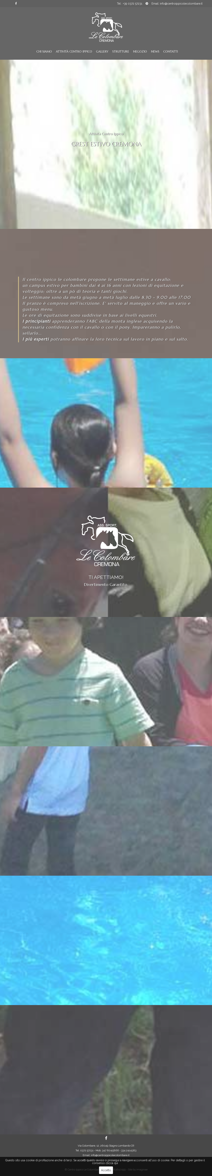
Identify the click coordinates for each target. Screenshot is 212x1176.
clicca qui (112, 1163)
